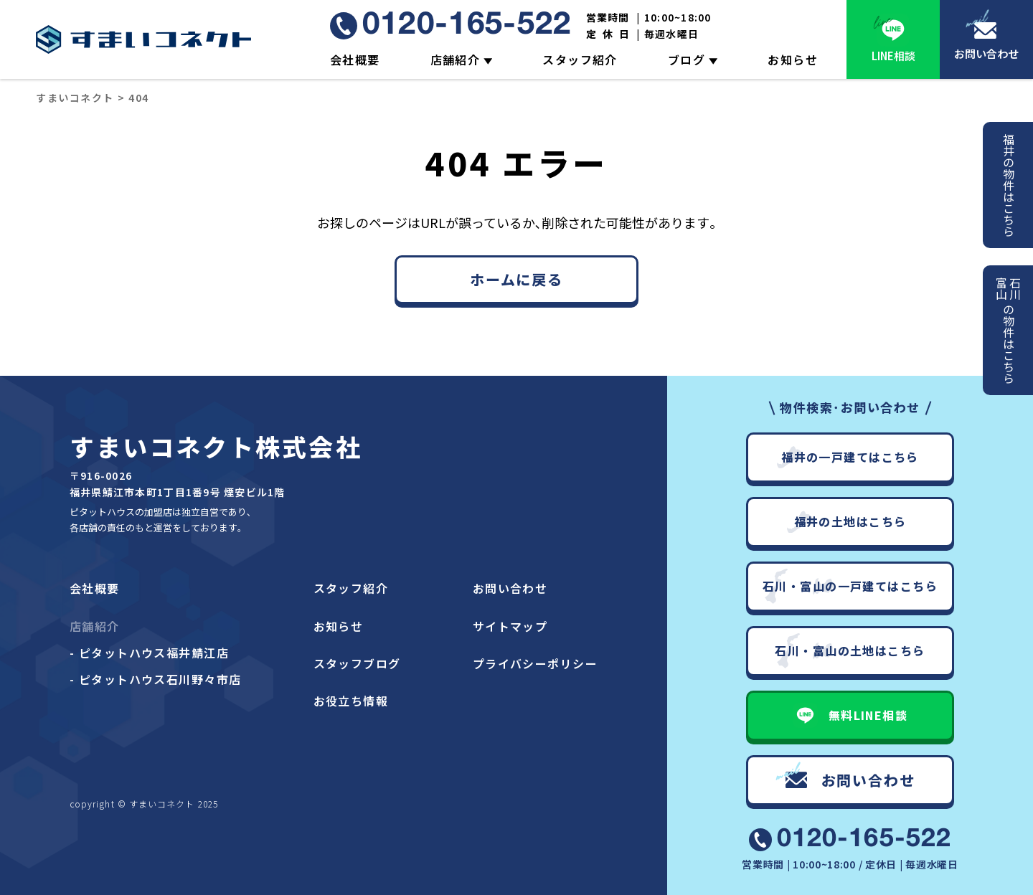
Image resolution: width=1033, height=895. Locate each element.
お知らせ (793, 59)
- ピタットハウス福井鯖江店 (149, 652)
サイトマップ (510, 626)
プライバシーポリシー (535, 663)
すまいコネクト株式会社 (216, 446)
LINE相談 (893, 55)
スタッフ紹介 (580, 59)
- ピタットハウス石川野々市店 (156, 679)
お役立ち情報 (351, 700)
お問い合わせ (986, 53)
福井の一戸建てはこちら (850, 456)
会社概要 (355, 59)
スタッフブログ (357, 663)
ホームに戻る (516, 279)
